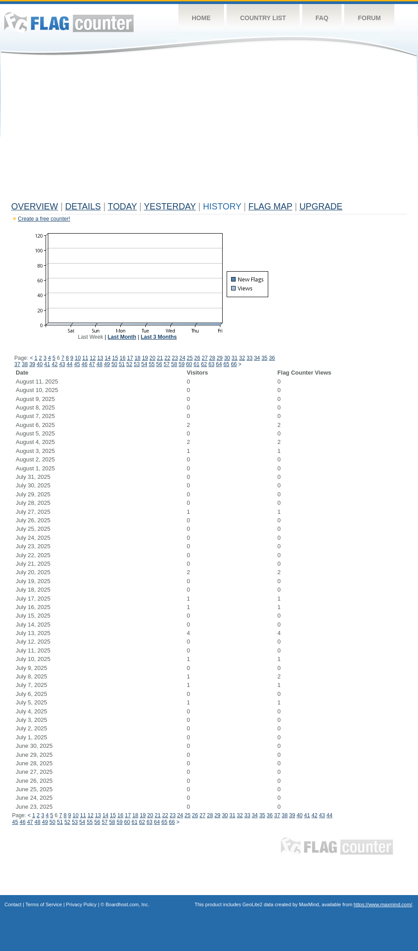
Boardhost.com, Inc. (127, 904)
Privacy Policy (81, 904)
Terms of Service (43, 904)
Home (201, 17)
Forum (369, 17)
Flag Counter (69, 22)
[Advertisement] (209, 130)
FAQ (322, 17)
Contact (12, 904)
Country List (263, 17)
